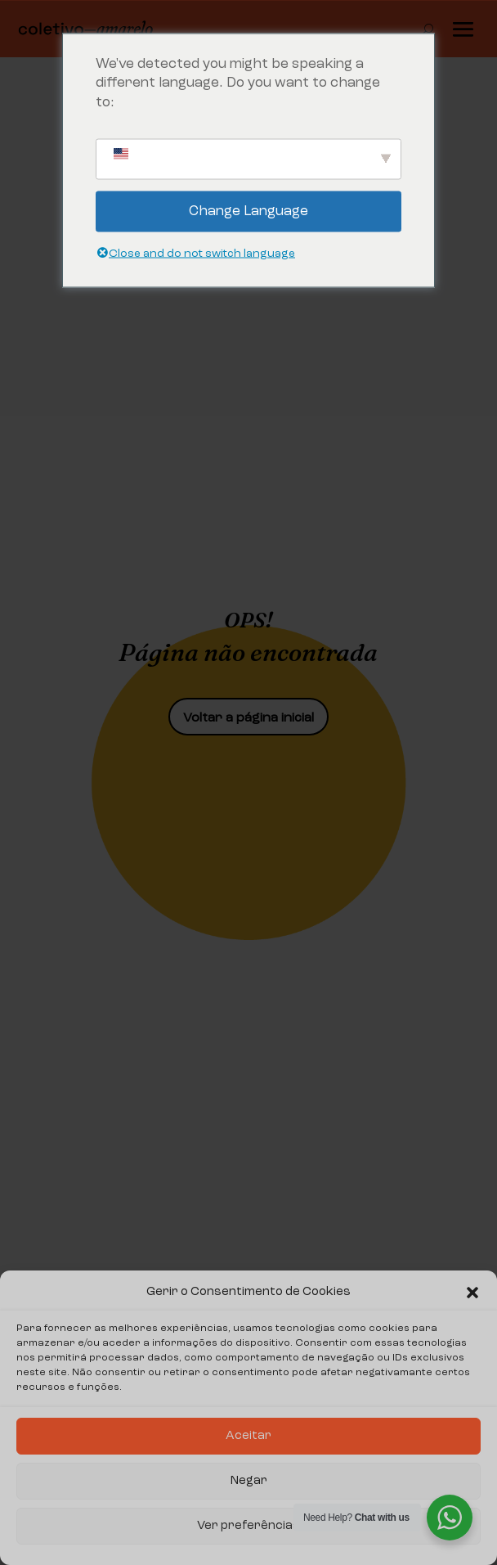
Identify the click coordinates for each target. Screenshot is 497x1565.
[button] (472, 1292)
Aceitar (248, 1436)
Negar (249, 1481)
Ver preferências (248, 1526)
